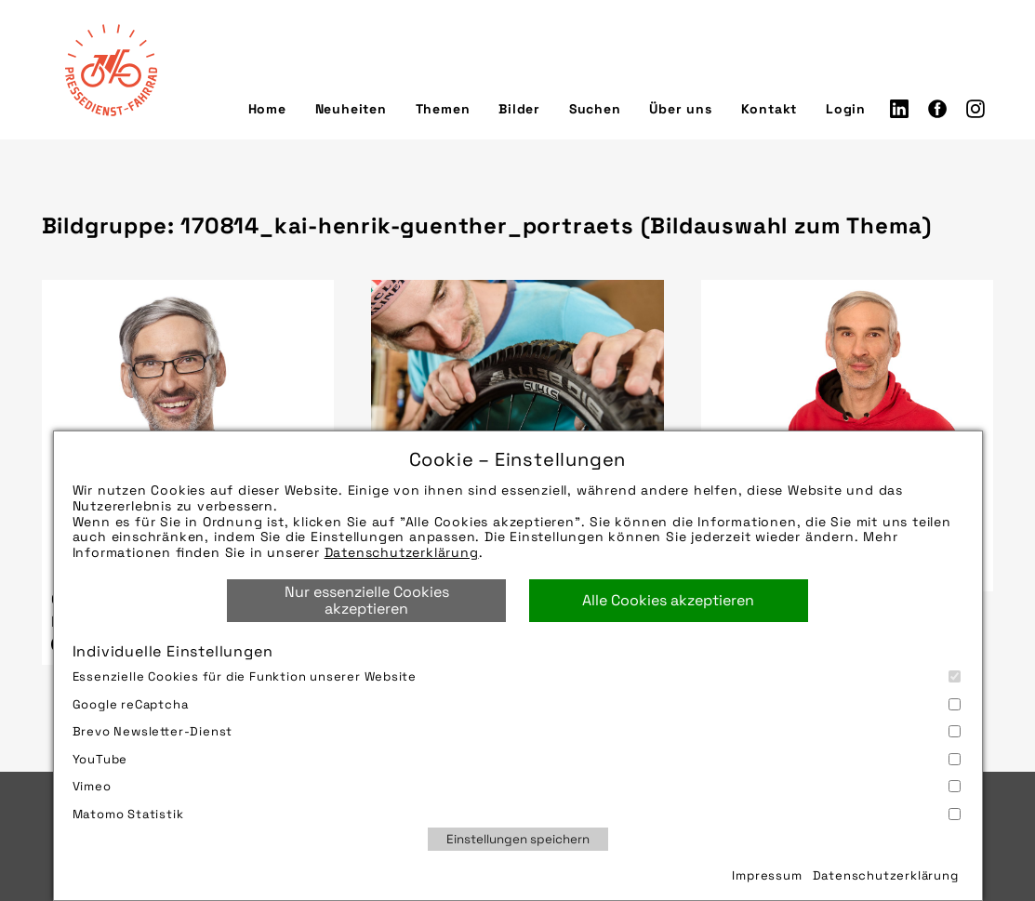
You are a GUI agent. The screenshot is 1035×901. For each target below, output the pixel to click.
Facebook (937, 108)
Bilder (519, 108)
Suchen (595, 108)
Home (267, 108)
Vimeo (517, 786)
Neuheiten (351, 108)
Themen (443, 108)
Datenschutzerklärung (402, 552)
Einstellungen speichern (518, 839)
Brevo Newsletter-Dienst (517, 731)
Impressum (767, 875)
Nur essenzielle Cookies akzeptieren (367, 600)
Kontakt (769, 108)
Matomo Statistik (517, 814)
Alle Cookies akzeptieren (668, 600)
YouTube (517, 759)
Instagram (975, 108)
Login (846, 108)
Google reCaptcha (517, 704)
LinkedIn (899, 108)
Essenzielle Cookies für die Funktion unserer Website (517, 676)
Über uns (680, 108)
